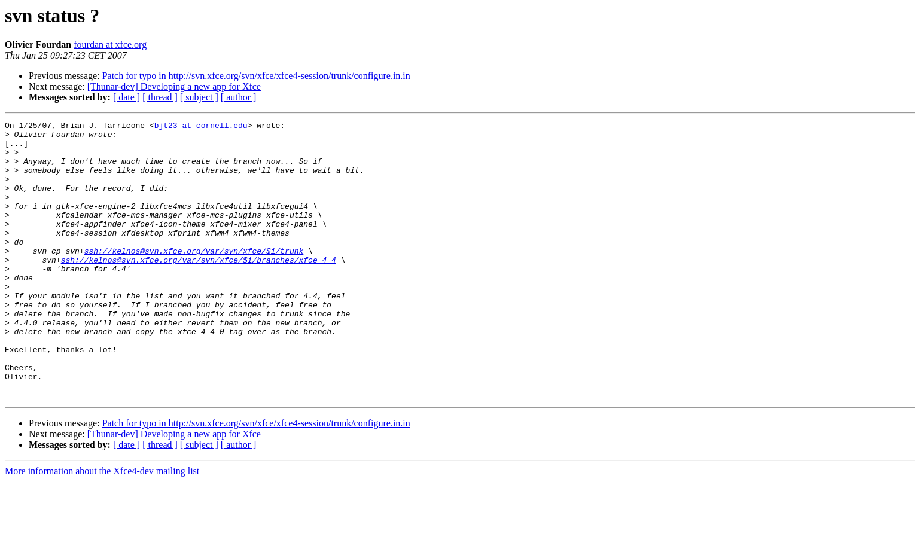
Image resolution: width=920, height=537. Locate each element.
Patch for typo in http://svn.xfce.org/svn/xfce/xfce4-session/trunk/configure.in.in (256, 76)
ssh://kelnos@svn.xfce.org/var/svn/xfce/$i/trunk (194, 277)
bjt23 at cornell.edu (201, 126)
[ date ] (126, 97)
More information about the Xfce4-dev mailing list (102, 526)
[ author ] (239, 97)
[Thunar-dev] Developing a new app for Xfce (174, 86)
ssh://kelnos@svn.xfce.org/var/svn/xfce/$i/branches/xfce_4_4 (198, 288)
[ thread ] (160, 97)
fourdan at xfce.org (110, 44)
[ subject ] (199, 97)
